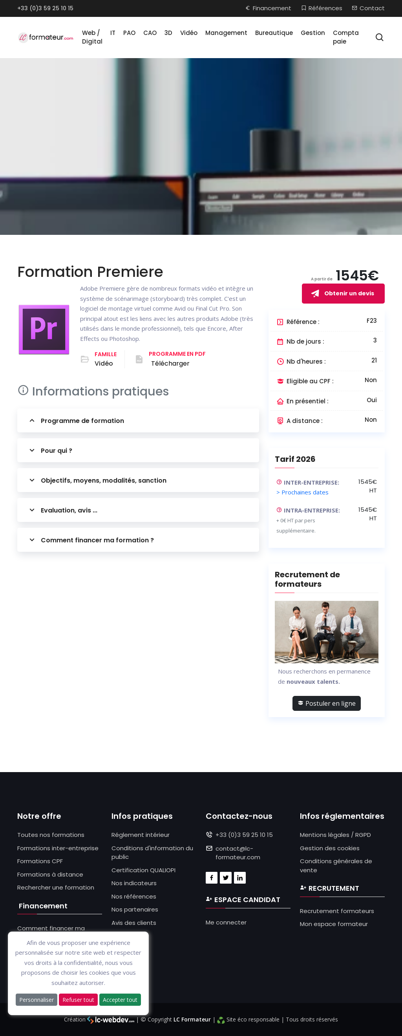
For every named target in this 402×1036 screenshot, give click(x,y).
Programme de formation (75, 420)
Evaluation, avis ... (62, 510)
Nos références (133, 896)
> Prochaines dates (302, 492)
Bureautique (274, 33)
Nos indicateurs (134, 883)
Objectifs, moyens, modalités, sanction (96, 480)
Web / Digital (92, 37)
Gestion (313, 33)
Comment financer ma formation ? (90, 540)
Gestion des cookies (330, 848)
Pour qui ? (49, 450)
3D (168, 33)
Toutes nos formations (50, 835)
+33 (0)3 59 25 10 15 (45, 8)
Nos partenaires (134, 909)
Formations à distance (50, 874)
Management (226, 33)
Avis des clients (133, 923)
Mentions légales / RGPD (335, 835)
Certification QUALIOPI (143, 870)
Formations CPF (40, 861)
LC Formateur (192, 1019)
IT (112, 33)
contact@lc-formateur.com (238, 853)
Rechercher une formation (55, 887)
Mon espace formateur (334, 924)
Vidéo (188, 33)
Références (321, 8)
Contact (368, 8)
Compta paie (346, 37)
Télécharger (170, 363)
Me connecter (226, 922)
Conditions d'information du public (152, 852)
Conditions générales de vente (336, 865)
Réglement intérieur (140, 835)
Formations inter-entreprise (58, 848)
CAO (150, 33)
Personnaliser (36, 999)
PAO (129, 33)
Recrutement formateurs (337, 911)
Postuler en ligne (327, 703)
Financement (268, 8)
